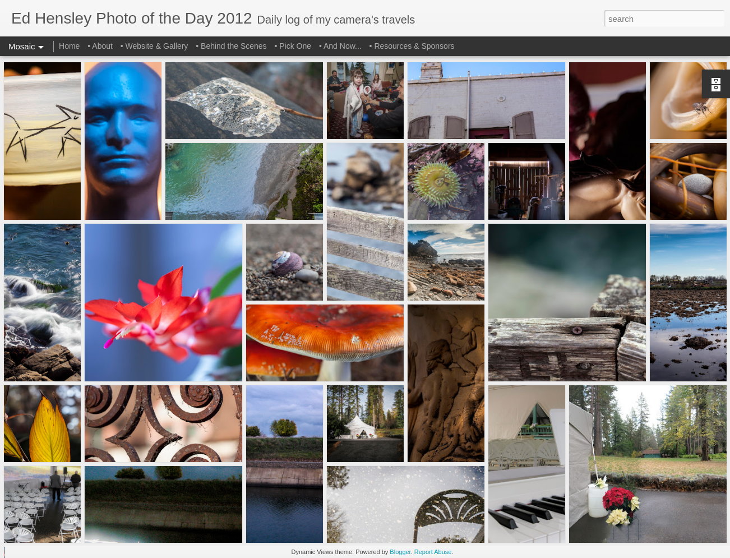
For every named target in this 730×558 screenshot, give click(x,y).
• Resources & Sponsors (412, 45)
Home (69, 45)
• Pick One (292, 45)
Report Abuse (433, 551)
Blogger (400, 551)
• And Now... (340, 45)
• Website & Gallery (154, 45)
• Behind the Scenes (231, 45)
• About (100, 45)
